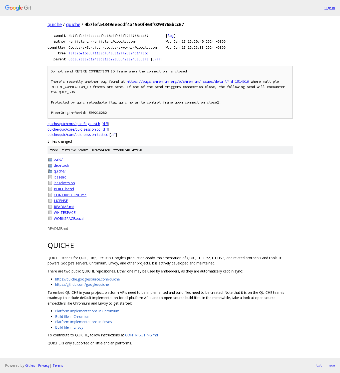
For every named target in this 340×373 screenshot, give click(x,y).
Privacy (44, 365)
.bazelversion (64, 182)
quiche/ (60, 171)
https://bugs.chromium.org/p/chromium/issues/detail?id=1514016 (188, 81)
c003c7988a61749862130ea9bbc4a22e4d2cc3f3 (109, 59)
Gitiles (30, 365)
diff (157, 59)
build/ (58, 159)
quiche (55, 24)
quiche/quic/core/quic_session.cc (74, 129)
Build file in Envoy (69, 327)
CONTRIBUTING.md (70, 195)
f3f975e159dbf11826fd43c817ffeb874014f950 (109, 53)
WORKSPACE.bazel (69, 218)
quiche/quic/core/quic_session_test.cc (78, 134)
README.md (64, 206)
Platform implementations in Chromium (87, 311)
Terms (58, 365)
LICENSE (61, 200)
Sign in (329, 8)
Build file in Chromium (73, 316)
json (331, 365)
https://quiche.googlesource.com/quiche (87, 279)
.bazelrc (60, 177)
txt (319, 365)
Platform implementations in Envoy (83, 321)
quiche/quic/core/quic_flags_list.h (74, 123)
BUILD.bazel (64, 188)
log (171, 35)
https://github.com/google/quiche (82, 284)
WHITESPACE (65, 212)
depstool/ (61, 165)
